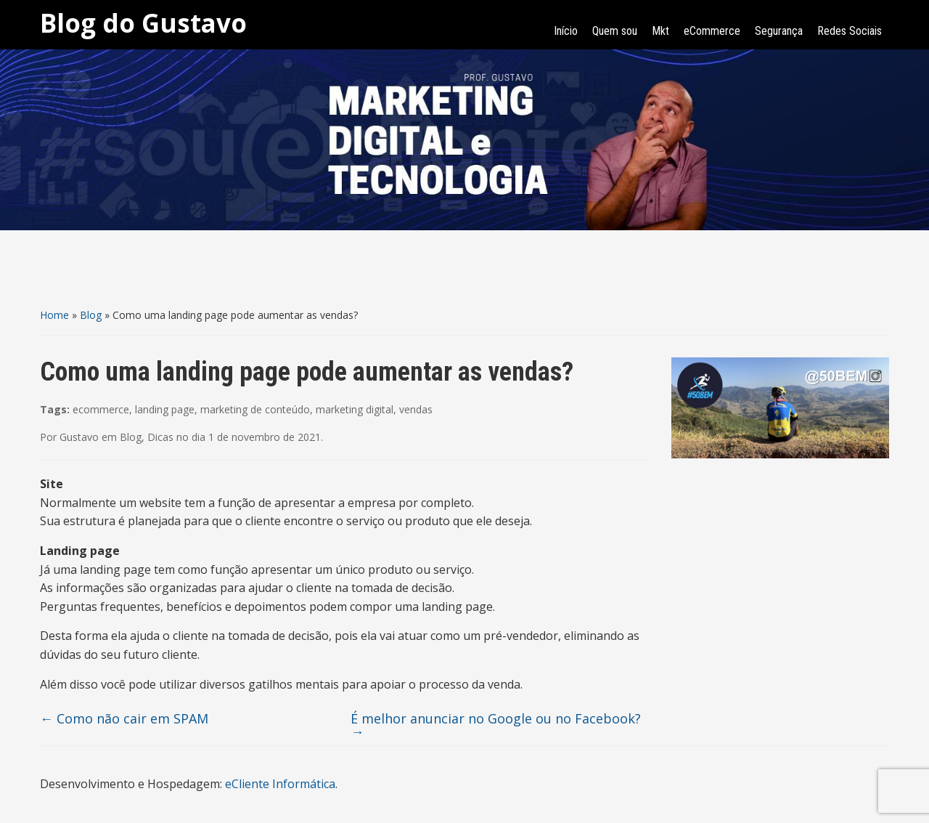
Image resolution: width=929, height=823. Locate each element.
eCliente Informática (280, 784)
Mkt (660, 31)
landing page (165, 409)
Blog (91, 315)
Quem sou (614, 31)
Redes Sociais (849, 31)
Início (566, 31)
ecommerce (101, 409)
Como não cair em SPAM (124, 718)
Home (54, 315)
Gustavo (79, 437)
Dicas (160, 437)
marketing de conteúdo (255, 409)
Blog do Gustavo (143, 23)
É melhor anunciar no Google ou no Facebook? (496, 725)
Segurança (779, 31)
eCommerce (712, 31)
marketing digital (354, 409)
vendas (416, 409)
